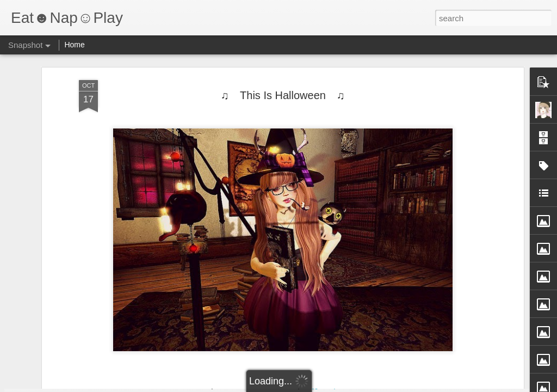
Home (74, 44)
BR (464, 336)
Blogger (312, 386)
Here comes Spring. (336, 341)
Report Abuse (344, 386)
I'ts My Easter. (69, 341)
